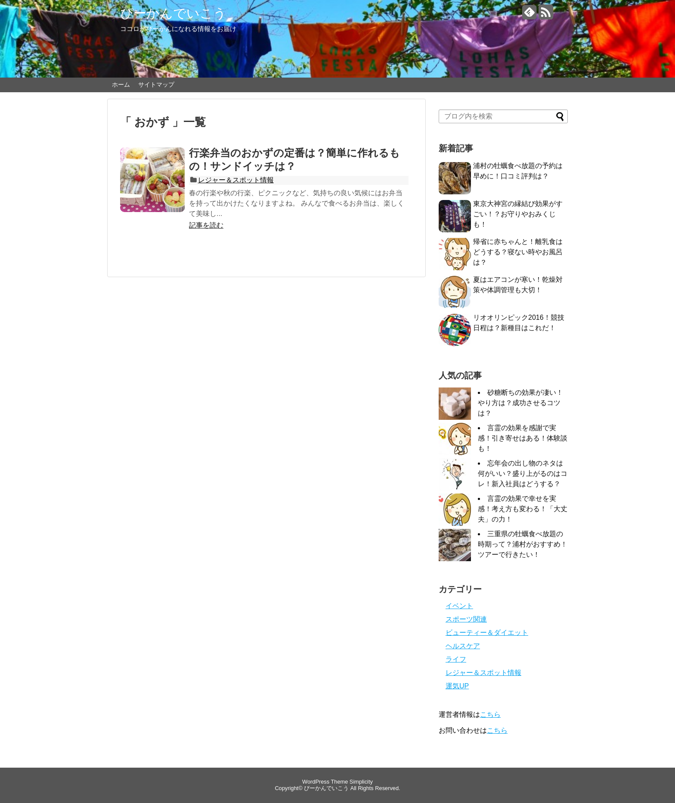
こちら (490, 714)
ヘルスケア (463, 646)
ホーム (121, 84)
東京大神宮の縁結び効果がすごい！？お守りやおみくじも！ (518, 214)
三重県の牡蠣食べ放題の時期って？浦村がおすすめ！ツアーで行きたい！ (522, 544)
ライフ (456, 659)
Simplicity (361, 781)
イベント (459, 605)
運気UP (457, 686)
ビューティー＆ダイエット (487, 632)
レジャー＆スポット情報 (236, 180)
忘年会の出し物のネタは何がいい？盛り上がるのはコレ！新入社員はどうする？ (522, 473)
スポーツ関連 (466, 619)
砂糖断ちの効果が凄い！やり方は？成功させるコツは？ (520, 403)
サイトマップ (156, 84)
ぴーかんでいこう (173, 13)
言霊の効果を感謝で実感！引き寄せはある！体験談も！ (522, 438)
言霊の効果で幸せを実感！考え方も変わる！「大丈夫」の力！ (522, 509)
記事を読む (206, 225)
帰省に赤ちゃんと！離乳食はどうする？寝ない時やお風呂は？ (518, 252)
